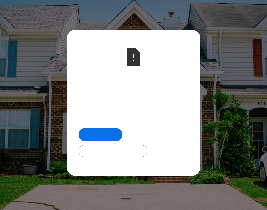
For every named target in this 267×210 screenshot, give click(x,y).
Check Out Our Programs (113, 150)
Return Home (100, 134)
